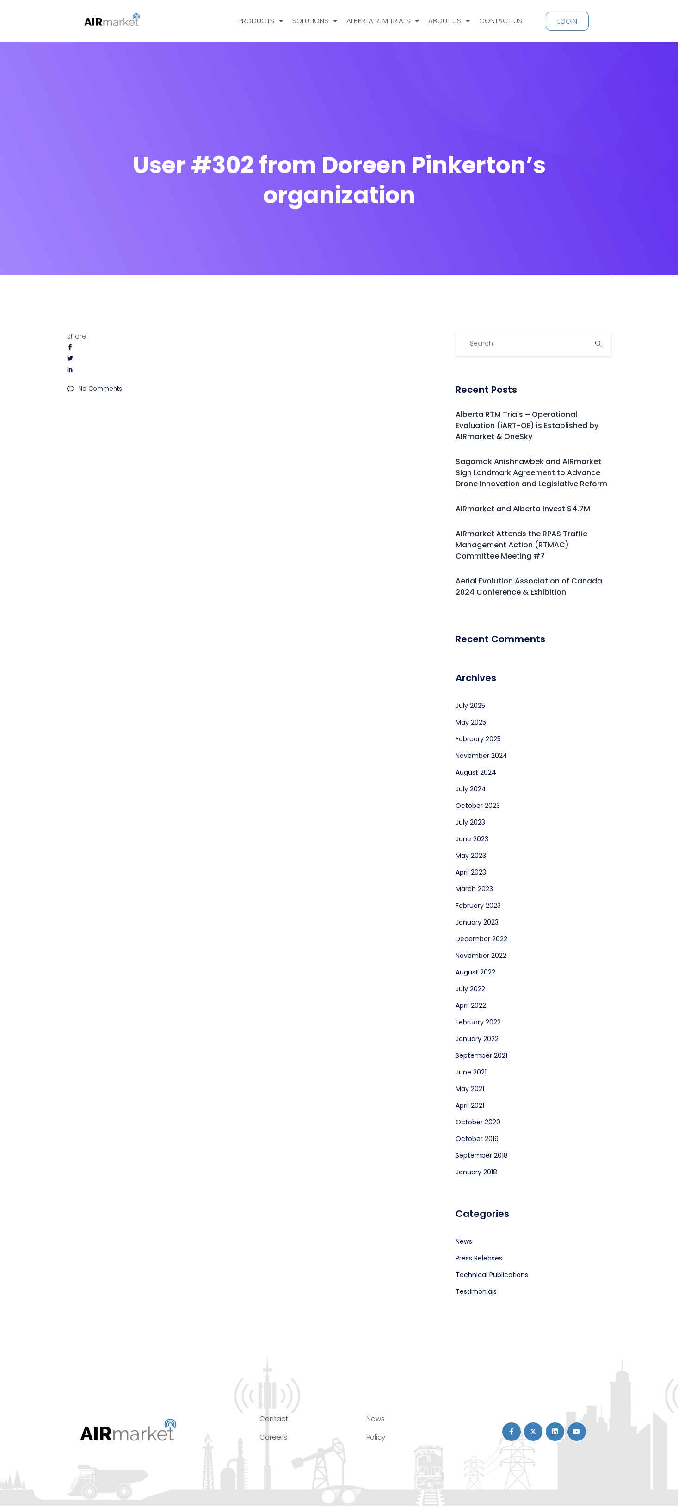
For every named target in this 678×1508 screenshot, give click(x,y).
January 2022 (477, 1038)
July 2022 (470, 988)
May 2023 (471, 855)
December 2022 (481, 938)
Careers (273, 1437)
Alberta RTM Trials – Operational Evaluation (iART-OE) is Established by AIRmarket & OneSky (527, 425)
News (464, 1241)
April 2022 (471, 1005)
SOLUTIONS (314, 21)
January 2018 (476, 1172)
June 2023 (472, 839)
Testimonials (476, 1291)
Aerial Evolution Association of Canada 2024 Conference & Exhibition (529, 586)
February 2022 (478, 1022)
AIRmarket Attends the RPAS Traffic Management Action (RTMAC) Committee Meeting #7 (521, 544)
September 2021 (481, 1055)
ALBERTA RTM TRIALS (382, 21)
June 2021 (471, 1072)
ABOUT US (449, 21)
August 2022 (475, 972)
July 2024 (471, 789)
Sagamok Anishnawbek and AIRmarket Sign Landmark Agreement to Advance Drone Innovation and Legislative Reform (531, 472)
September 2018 (482, 1155)
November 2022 (481, 955)
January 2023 (477, 922)
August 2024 (476, 772)
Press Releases (479, 1258)
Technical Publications (492, 1274)
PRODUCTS (260, 21)
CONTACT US (500, 20)
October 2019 (477, 1138)
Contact (273, 1418)
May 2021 (470, 1088)
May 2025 (471, 722)
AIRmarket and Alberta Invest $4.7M (523, 508)
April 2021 (470, 1105)
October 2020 (478, 1122)
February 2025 (478, 739)
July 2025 (470, 705)
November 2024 (481, 755)
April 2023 (471, 872)
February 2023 (478, 905)
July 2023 (470, 822)
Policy (375, 1437)
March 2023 (474, 889)
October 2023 (478, 805)
